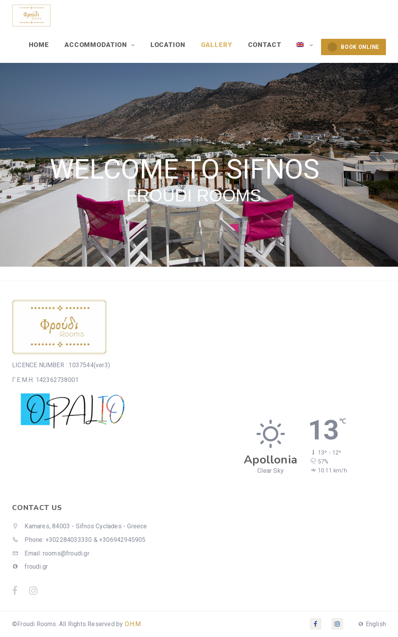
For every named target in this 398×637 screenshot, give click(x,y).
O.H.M (133, 624)
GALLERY (216, 45)
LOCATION (167, 45)
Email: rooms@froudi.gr (50, 553)
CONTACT (264, 45)
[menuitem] (305, 44)
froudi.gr (30, 566)
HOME (39, 45)
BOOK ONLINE (353, 47)
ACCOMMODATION (97, 45)
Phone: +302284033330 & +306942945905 (79, 539)
